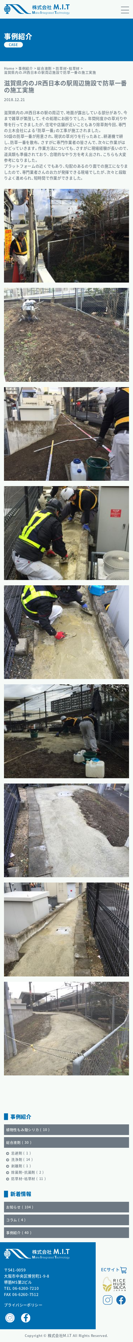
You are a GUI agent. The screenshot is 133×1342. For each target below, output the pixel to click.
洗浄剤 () (22, 1159)
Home (9, 68)
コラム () (16, 1219)
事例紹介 (25, 68)
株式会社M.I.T (60, 1335)
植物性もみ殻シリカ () (28, 1129)
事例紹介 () (19, 1232)
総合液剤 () (19, 1142)
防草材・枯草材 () (28, 1178)
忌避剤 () (21, 1152)
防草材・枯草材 (68, 68)
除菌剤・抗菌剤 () (27, 1172)
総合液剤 (44, 68)
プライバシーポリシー (23, 1304)
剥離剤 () (21, 1165)
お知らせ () (20, 1207)
